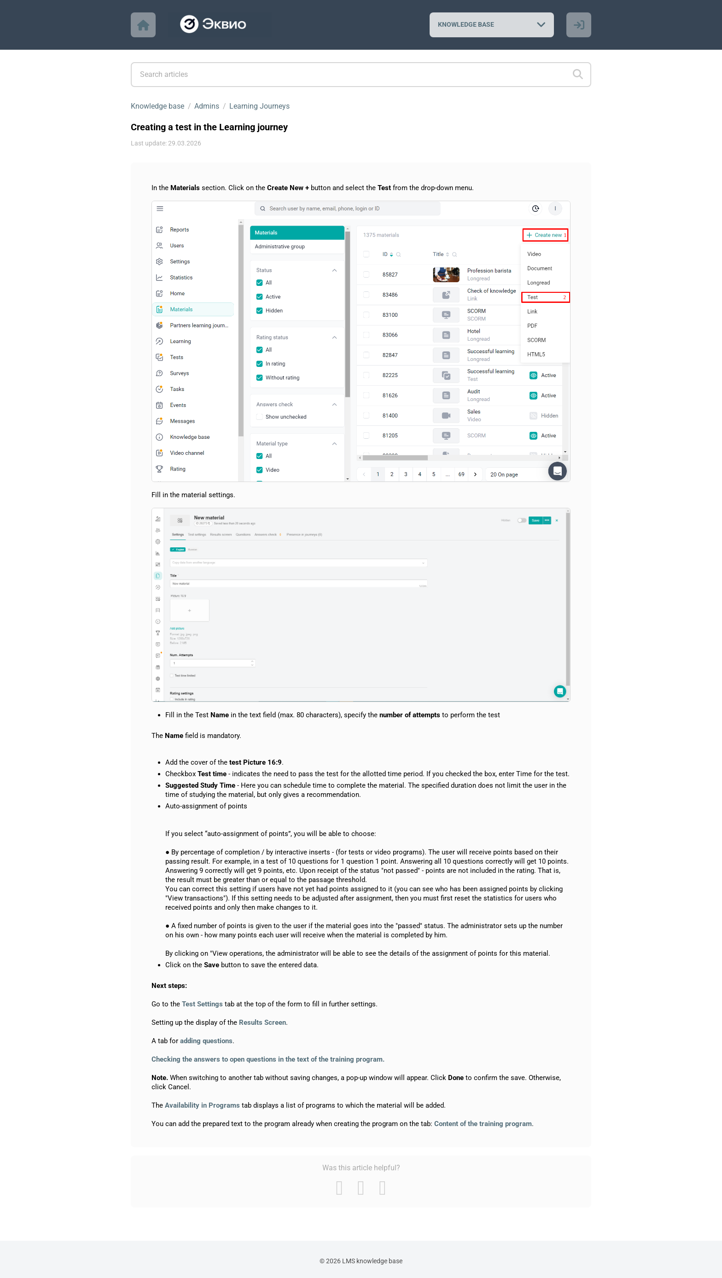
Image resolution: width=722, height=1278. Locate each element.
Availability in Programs (202, 1105)
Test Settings (202, 1004)
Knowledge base (157, 106)
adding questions (206, 1041)
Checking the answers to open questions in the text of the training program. (267, 1059)
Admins (206, 106)
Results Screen (262, 1022)
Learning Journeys (259, 106)
